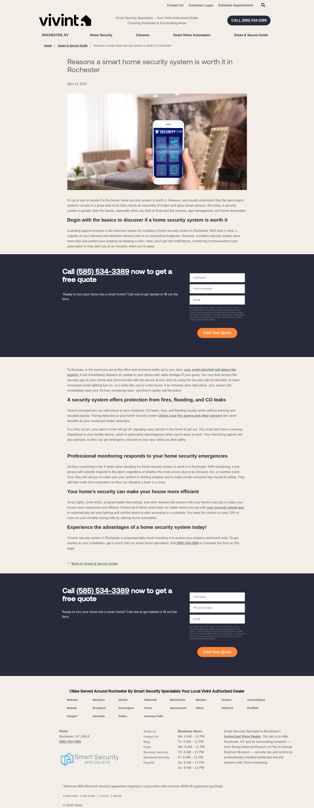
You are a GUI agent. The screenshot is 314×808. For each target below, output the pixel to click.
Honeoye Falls (153, 716)
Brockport (99, 708)
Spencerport (178, 708)
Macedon (99, 699)
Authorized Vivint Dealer (242, 736)
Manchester (178, 699)
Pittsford (227, 708)
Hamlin (123, 699)
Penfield (252, 708)
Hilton (200, 708)
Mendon (201, 699)
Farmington (126, 708)
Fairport (72, 716)
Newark (72, 708)
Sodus (122, 716)
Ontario (226, 699)
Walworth (150, 699)
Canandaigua (256, 699)
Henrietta (99, 716)
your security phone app (225, 507)
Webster (72, 699)
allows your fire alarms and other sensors (190, 415)
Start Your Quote (217, 333)
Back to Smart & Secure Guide (92, 563)
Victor (148, 708)
